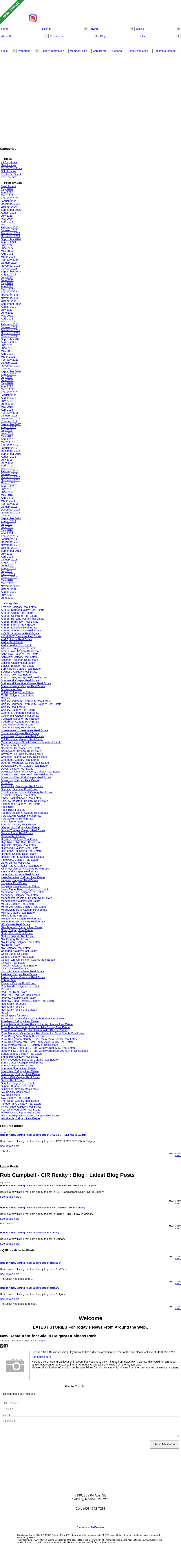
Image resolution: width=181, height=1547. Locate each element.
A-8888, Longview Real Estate (19, 627)
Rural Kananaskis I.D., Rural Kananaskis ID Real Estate (34, 1030)
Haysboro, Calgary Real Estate (19, 839)
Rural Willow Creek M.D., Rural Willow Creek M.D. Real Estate (38, 1047)
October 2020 (9, 368)
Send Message (164, 1444)
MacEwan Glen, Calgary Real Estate (23, 892)
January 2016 (9, 474)
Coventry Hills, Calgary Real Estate (22, 753)
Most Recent (8, 186)
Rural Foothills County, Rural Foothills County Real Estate (35, 1027)
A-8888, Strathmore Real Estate (20, 633)
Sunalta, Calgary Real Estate (18, 1083)
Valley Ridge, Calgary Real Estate (21, 1106)
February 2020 (9, 392)
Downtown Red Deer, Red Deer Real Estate (27, 774)
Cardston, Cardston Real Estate (20, 718)
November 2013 (10, 544)
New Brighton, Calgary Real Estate (21, 927)
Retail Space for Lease (14, 1015)
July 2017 (6, 430)
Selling (140, 28)
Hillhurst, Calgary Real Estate (18, 853)
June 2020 (7, 380)
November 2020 (10, 365)
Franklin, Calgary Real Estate (18, 824)
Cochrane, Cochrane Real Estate (20, 748)
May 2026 (7, 189)
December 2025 (10, 203)
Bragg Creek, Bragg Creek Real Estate (24, 677)
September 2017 (11, 424)
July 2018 (6, 400)
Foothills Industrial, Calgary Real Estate (24, 812)
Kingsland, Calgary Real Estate (19, 871)
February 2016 (9, 471)
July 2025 (6, 215)
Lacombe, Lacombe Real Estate (20, 874)
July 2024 (6, 245)
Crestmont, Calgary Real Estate (20, 759)
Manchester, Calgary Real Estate (20, 900)
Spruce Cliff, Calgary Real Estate (20, 1077)
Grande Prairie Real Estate (17, 833)
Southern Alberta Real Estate (18, 1068)
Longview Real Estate (14, 883)
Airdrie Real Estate (12, 642)
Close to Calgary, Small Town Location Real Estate (31, 742)
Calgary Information (52, 50)
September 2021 (11, 339)
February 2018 (9, 412)
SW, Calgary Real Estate (15, 1097)
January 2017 (9, 447)
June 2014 (7, 527)
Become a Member (165, 50)
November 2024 (10, 236)
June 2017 (7, 433)
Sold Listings (8, 171)
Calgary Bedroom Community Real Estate (26, 701)
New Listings (8, 165)
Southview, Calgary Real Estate (20, 1071)
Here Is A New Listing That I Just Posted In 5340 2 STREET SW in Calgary (42, 1207)
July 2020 (6, 377)
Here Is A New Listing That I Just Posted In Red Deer (30, 1263)
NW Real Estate (10, 945)
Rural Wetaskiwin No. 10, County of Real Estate (29, 1044)
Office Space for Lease (14, 953)
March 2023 (8, 289)
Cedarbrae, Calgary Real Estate (20, 721)
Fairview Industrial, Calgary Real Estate (24, 800)
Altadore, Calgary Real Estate (18, 648)
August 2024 (8, 242)
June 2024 (7, 248)
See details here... (11, 1196)
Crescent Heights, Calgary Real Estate (24, 756)
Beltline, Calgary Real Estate (18, 662)
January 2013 (9, 559)
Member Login (78, 50)
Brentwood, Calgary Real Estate (20, 680)
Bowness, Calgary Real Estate (19, 671)
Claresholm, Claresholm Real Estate (22, 736)
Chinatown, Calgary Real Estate (20, 733)
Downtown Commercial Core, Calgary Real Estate (31, 771)
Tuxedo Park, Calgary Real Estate (21, 1103)
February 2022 (9, 324)
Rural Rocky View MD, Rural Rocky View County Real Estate (37, 1042)
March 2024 (8, 256)
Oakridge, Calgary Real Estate (19, 950)
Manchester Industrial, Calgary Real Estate (26, 897)
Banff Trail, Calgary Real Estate (19, 654)
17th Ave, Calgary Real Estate (19, 606)
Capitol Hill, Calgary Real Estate (20, 715)
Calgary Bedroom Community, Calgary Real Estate (31, 703)
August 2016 (8, 456)
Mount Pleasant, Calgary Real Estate (23, 921)
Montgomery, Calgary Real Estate (21, 918)
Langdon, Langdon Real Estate (19, 880)
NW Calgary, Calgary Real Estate (21, 942)
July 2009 (6, 594)
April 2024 (7, 253)
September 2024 (11, 239)
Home (4, 28)
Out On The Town (11, 168)
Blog (102, 36)
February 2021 (9, 359)
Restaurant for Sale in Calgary (19, 1009)
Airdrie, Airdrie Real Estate (16, 645)
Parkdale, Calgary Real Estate (19, 974)
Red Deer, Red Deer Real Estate (20, 994)
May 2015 (7, 494)
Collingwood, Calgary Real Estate (21, 751)
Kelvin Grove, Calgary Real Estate (21, 865)
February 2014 (9, 536)
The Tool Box (9, 177)
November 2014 (10, 512)
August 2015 (8, 486)
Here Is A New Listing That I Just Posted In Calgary (29, 1232)
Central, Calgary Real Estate (18, 727)
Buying (93, 28)
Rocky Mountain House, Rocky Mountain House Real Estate (37, 1024)
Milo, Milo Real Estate (14, 915)
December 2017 (10, 418)
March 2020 (8, 389)
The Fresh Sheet (11, 174)
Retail (4, 1012)
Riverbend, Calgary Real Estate (20, 1021)
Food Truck (7, 806)
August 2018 (8, 397)
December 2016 (10, 450)
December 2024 (10, 233)
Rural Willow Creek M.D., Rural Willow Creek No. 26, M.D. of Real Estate (44, 1050)
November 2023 (10, 265)
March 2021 (8, 356)
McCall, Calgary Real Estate (17, 903)
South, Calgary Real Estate (17, 1065)
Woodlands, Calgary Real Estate (20, 1118)
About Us (6, 36)
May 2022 (7, 315)
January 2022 (9, 327)
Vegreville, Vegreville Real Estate (20, 1109)
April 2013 (7, 556)
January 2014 (9, 539)
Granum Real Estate (13, 836)
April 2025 (7, 221)
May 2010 (7, 580)
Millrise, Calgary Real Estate (18, 912)
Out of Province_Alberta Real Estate (22, 971)
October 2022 (9, 300)
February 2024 (9, 259)
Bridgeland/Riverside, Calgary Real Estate (26, 683)
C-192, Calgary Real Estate (17, 692)
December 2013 (10, 541)
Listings (46, 28)
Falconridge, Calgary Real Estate (20, 803)
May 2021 (7, 350)
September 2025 (11, 209)
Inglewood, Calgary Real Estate (20, 859)
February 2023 (9, 292)
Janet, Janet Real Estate (15, 862)
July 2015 (6, 489)
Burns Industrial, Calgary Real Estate (23, 686)
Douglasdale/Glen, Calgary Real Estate (24, 765)
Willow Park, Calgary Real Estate (20, 1112)
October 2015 (9, 483)
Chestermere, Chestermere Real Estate (24, 730)
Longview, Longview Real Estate (20, 886)
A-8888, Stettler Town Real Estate (21, 630)
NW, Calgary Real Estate (16, 947)
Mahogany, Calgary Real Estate (20, 895)
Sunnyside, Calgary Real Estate (20, 1089)
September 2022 (11, 303)
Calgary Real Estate (13, 706)
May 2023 (7, 283)
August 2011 (8, 568)
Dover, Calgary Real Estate (17, 768)
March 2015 (8, 500)
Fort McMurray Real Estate (17, 818)
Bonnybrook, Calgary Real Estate (21, 668)
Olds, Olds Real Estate (14, 968)
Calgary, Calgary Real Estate (18, 709)
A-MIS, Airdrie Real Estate (16, 639)
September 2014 (11, 518)
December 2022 (10, 295)
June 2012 (7, 565)
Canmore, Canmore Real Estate (20, 712)
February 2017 (9, 444)
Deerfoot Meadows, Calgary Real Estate (25, 762)
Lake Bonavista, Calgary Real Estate (23, 877)
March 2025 (8, 224)
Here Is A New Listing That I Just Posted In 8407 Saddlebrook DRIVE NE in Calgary (48, 1185)
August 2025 (8, 212)
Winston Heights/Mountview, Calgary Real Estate (30, 1115)
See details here (9, 1145)
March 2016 (8, 468)
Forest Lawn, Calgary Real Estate (21, 815)
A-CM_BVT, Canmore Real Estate (21, 636)
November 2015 (10, 480)
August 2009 (8, 591)
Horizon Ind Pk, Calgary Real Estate (22, 856)
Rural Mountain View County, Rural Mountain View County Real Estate (43, 1033)
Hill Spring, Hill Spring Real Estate (21, 850)
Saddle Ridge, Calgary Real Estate (22, 1053)
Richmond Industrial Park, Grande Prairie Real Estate (33, 1018)
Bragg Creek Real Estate (16, 674)
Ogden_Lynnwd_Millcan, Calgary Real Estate (28, 959)
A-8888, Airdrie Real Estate (17, 612)
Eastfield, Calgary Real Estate (19, 795)
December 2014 (10, 509)
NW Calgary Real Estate (15, 939)
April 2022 (7, 318)
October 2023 (9, 268)
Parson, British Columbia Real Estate (23, 977)
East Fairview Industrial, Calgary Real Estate (27, 792)
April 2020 (7, 386)
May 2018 (7, 406)
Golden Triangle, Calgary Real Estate (23, 830)
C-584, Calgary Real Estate (17, 695)
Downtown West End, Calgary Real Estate (26, 777)
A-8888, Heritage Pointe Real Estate (22, 618)
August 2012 (8, 562)
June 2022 (7, 312)
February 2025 (9, 227)
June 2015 (7, 491)
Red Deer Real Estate (14, 992)
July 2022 (6, 309)
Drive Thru (7, 783)
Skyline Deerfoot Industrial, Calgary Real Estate (29, 1059)
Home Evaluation (137, 50)
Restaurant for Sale (12, 1006)
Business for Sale (11, 689)
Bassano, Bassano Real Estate (19, 659)
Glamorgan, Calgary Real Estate (20, 827)
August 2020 (8, 374)
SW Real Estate (10, 1094)
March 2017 (8, 442)
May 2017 (7, 436)
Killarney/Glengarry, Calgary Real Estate (25, 868)
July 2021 (6, 345)
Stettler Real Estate (12, 1080)
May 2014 (7, 530)
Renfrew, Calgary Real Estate (18, 997)
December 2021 (10, 330)
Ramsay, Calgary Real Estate (18, 983)
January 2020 (9, 395)
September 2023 (11, 271)
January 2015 (9, 506)
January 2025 (9, 230)
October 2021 (9, 336)
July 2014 (6, 524)
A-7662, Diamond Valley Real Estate (22, 609)
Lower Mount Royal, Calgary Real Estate (25, 889)
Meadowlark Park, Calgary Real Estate (24, 909)
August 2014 (8, 521)
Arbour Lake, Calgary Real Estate (21, 651)
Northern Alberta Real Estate (18, 936)
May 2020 (7, 383)
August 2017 (8, 427)
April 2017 (7, 439)
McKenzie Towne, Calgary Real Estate (24, 906)
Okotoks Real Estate (13, 962)
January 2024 (9, 262)
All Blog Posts (9, 162)
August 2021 (8, 342)
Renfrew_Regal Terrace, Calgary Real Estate (27, 1000)
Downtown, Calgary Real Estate (20, 780)
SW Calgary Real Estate (15, 1091)
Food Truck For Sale (13, 809)
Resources (56, 36)
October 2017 (9, 421)
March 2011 (8, 574)
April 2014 (7, 533)
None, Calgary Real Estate (17, 930)
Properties (24, 50)
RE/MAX (6, 989)
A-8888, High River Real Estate (19, 621)
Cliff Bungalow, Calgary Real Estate (22, 739)
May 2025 (7, 218)
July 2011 (6, 571)
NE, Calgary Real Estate (15, 924)
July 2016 (6, 459)
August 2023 (8, 274)
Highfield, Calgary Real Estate (19, 845)
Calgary (5, 698)
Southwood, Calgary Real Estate (20, 1074)
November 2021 (10, 333)
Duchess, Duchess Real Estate (19, 789)
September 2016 (11, 453)
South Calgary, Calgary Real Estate (22, 1062)
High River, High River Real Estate (21, 842)
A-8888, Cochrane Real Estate (19, 615)
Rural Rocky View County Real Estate (23, 1036)
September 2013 (11, 550)
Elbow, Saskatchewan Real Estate (21, 798)
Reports (117, 50)
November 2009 (10, 586)
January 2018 (9, 415)
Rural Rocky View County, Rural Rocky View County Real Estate (39, 1039)
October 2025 (9, 206)
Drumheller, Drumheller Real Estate (22, 786)
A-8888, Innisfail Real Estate (18, 624)
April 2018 (7, 409)
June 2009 (7, 597)
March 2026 (8, 195)
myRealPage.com (96, 1527)
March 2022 (8, 321)
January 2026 (9, 201)
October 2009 (9, 588)
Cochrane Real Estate (14, 745)
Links (141, 36)
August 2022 (8, 306)
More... (178, 1155)
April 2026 (7, 192)
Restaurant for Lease (13, 1003)
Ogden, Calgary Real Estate (17, 956)
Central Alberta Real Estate (17, 724)
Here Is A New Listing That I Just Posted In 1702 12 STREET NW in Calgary (43, 1134)
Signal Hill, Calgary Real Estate (19, 1056)
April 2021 (7, 353)
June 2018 (7, 403)
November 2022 (10, 298)
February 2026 (9, 198)
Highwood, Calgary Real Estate (19, 848)
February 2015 (9, 503)
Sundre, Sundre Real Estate (17, 1086)
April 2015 (7, 497)
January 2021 (9, 362)
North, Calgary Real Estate (17, 933)
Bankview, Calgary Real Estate (19, 656)
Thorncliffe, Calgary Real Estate (20, 1100)
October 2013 (9, 547)
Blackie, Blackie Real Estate (17, 665)
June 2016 (7, 462)
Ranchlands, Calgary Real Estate (21, 986)
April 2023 (7, 286)
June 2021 (7, 347)
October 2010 (9, 577)
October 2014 (9, 515)
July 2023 (6, 277)
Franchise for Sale (12, 821)
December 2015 (10, 477)
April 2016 (7, 465)
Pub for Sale (8, 980)
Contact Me (100, 50)
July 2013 (6, 553)
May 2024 (7, 250)
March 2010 (8, 583)
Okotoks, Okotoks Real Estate (19, 965)
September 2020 (11, 371)
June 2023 (7, 280)
